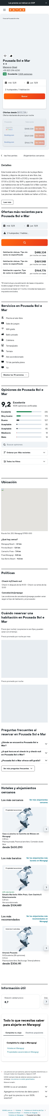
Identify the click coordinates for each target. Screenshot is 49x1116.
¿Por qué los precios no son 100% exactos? (26, 1096)
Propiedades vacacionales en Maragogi (23, 1052)
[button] (46, 3)
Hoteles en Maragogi (15, 1048)
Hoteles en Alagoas (31, 1113)
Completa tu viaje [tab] (13, 1033)
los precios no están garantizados (22, 1079)
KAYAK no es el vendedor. (26, 1086)
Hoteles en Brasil (14, 1113)
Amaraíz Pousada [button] (9, 953)
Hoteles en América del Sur (34, 1110)
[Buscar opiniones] (27, 444)
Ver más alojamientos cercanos (38, 801)
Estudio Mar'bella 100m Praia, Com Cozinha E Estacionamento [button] (21, 895)
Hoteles (18, 1110)
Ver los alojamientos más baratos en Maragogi (37, 859)
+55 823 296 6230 (11, 70)
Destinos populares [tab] (34, 1033)
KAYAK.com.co (7, 1110)
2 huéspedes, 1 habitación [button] (17, 89)
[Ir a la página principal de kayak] (17, 9)
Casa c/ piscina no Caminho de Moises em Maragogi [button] (20, 835)
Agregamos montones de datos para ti (26, 1091)
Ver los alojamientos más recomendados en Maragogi (37, 919)
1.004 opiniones (25, 74)
